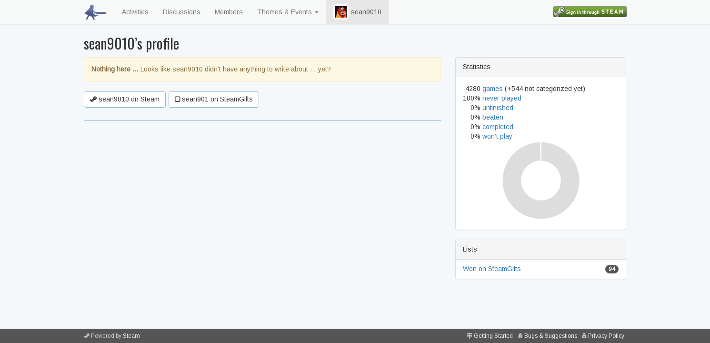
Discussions (181, 12)
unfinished (497, 107)
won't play (497, 136)
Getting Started (493, 336)
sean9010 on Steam (125, 99)
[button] (341, 12)
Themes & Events (288, 12)
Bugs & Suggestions (550, 336)
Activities (135, 12)
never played (501, 98)
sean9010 (357, 12)
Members (229, 12)
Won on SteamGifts (492, 268)
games (492, 88)
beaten (492, 117)
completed (497, 127)
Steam (131, 336)
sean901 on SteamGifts (214, 99)
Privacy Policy (606, 336)
